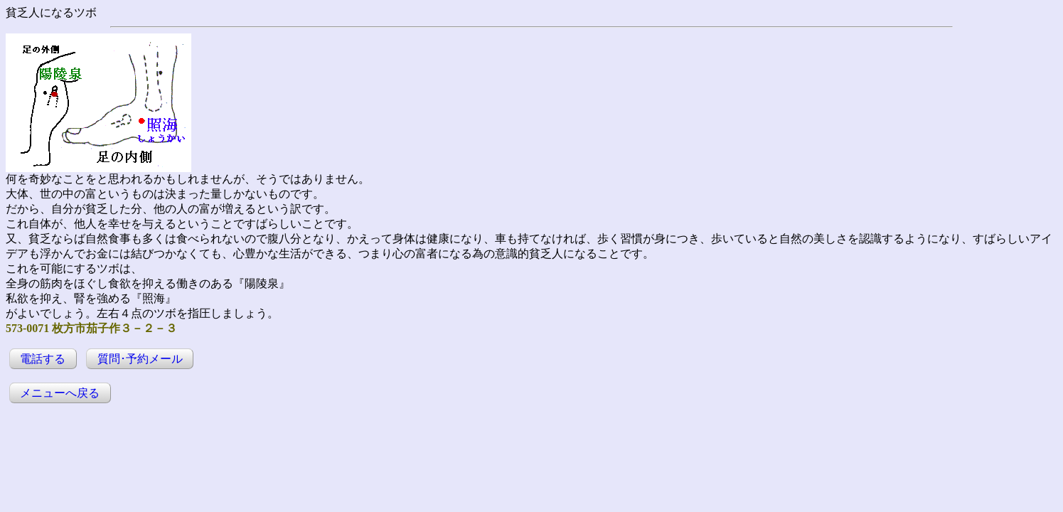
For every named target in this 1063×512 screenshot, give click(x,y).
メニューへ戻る (60, 393)
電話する (42, 359)
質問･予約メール (140, 359)
